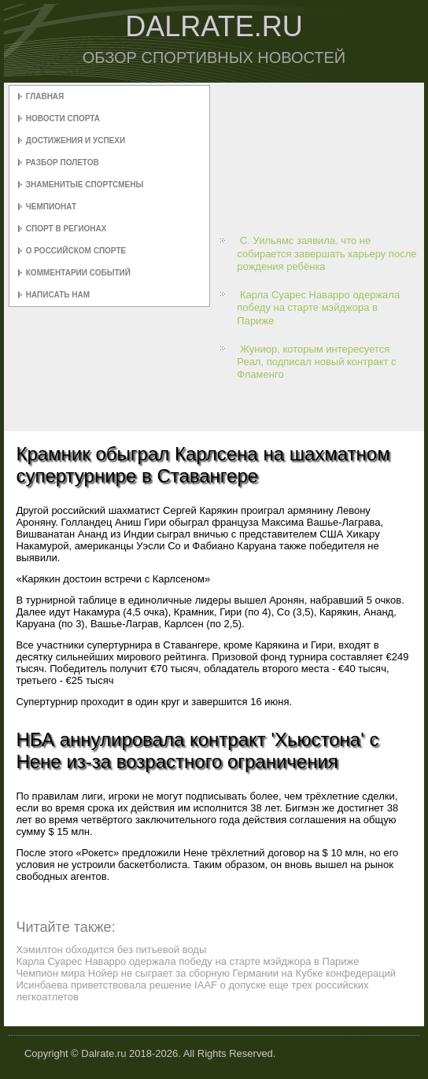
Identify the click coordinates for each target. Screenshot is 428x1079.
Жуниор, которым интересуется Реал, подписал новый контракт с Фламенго (316, 362)
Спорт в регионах (66, 228)
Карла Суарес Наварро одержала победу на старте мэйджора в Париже (318, 308)
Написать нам (58, 294)
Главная (45, 96)
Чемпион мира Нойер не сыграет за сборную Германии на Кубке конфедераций (206, 973)
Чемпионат (51, 206)
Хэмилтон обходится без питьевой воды (111, 949)
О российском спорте (76, 250)
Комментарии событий (78, 272)
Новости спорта (63, 118)
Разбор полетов (62, 162)
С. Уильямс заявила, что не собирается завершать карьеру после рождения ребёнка (326, 253)
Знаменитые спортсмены (84, 184)
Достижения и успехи (75, 140)
